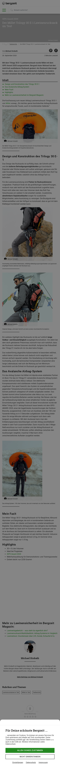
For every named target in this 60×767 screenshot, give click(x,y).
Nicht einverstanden (30, 757)
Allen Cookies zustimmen (30, 750)
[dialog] (30, 743)
